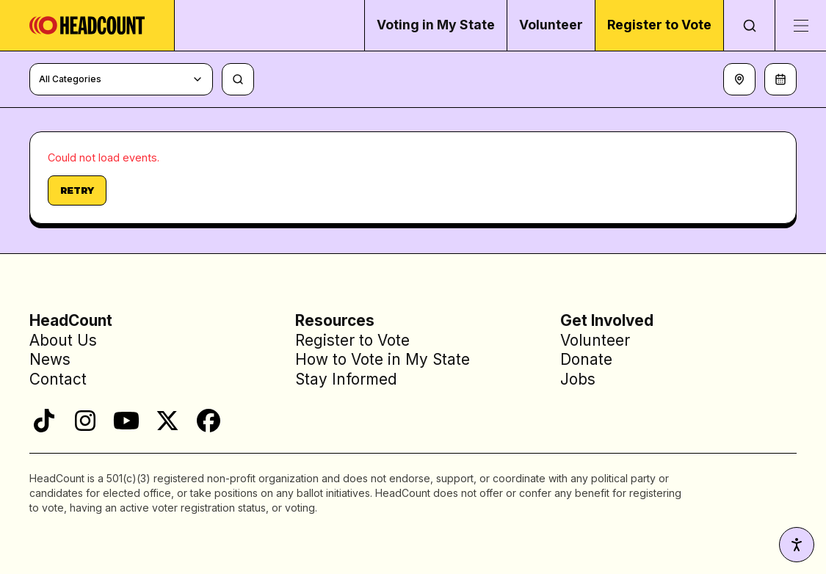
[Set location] (739, 79)
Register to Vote (659, 24)
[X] (167, 420)
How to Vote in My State (382, 360)
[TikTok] (44, 420)
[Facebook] (208, 420)
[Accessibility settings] (796, 544)
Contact (58, 379)
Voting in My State (436, 24)
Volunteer (551, 24)
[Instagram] (85, 420)
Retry (77, 190)
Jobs (577, 379)
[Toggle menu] (800, 25)
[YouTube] (126, 420)
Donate (586, 360)
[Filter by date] (780, 79)
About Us (63, 340)
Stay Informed (346, 379)
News (49, 360)
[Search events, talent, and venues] (238, 79)
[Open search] (749, 25)
